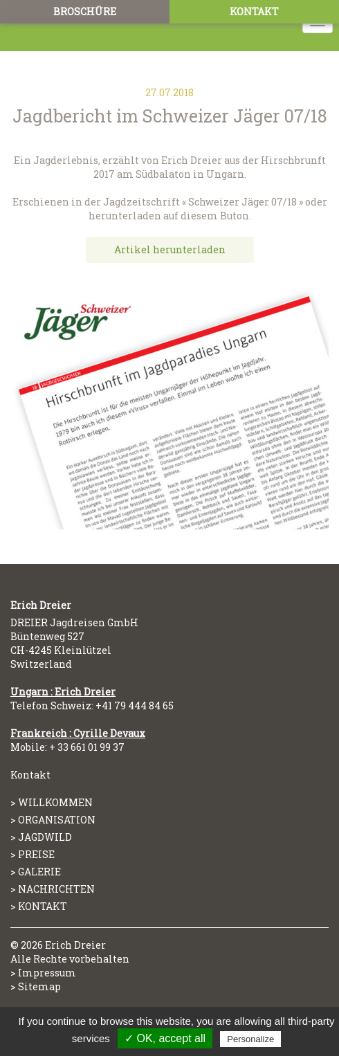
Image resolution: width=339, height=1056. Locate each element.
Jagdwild (45, 837)
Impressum (47, 972)
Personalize (250, 1039)
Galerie (39, 871)
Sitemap (39, 986)
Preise (36, 854)
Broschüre (84, 11)
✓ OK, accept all (165, 1038)
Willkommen (55, 802)
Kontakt (254, 11)
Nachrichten (56, 888)
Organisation (56, 819)
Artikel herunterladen (170, 249)
